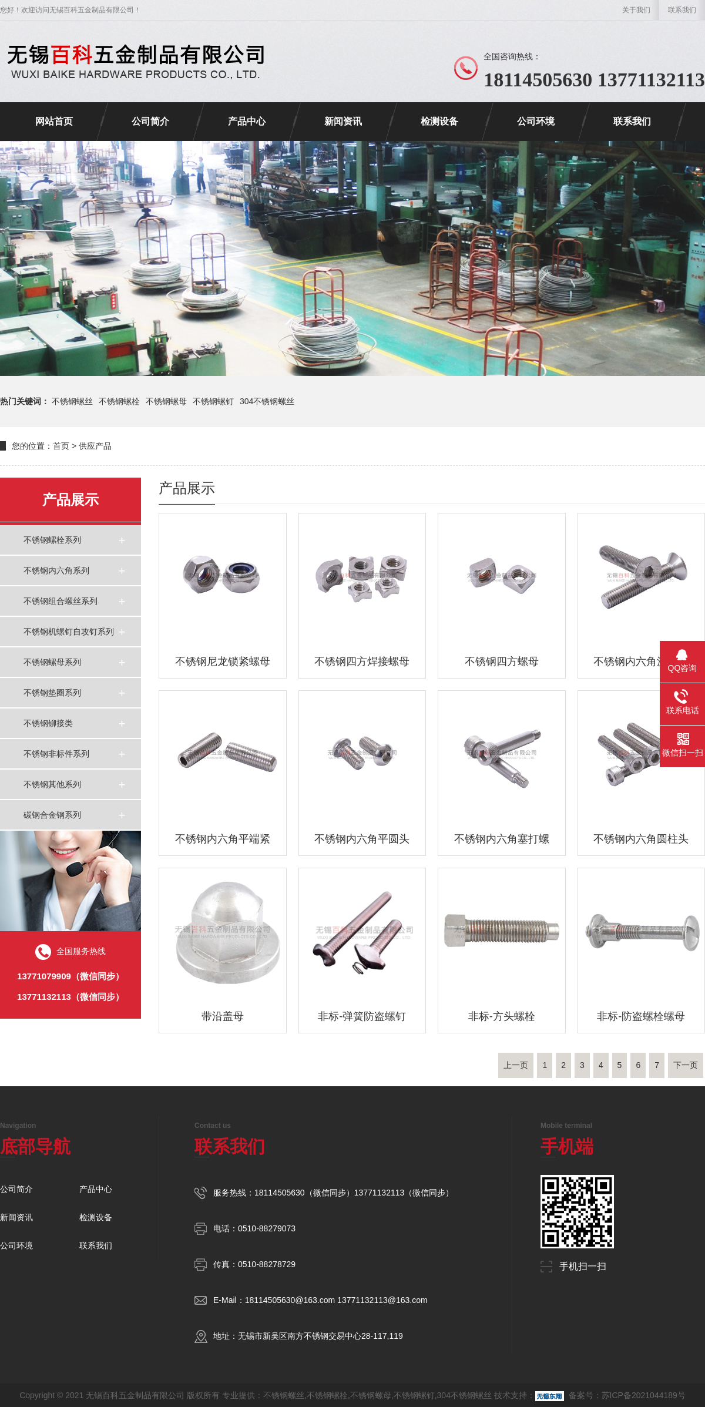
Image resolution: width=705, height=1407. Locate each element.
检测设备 (439, 121)
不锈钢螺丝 (72, 401)
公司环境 (536, 121)
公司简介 (150, 121)
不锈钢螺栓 (119, 401)
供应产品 (95, 446)
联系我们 (682, 10)
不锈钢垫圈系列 (52, 692)
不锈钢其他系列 (52, 784)
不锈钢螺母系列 (52, 662)
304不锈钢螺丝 (267, 401)
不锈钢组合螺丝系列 (61, 601)
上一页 (515, 1065)
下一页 (685, 1065)
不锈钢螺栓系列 (52, 540)
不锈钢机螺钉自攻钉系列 (69, 631)
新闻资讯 (343, 121)
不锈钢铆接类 (48, 723)
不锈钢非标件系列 (56, 753)
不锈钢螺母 (166, 401)
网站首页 (54, 121)
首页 (61, 446)
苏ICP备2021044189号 (644, 1395)
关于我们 (636, 10)
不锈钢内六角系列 (56, 570)
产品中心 (247, 121)
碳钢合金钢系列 (52, 815)
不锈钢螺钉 (213, 401)
